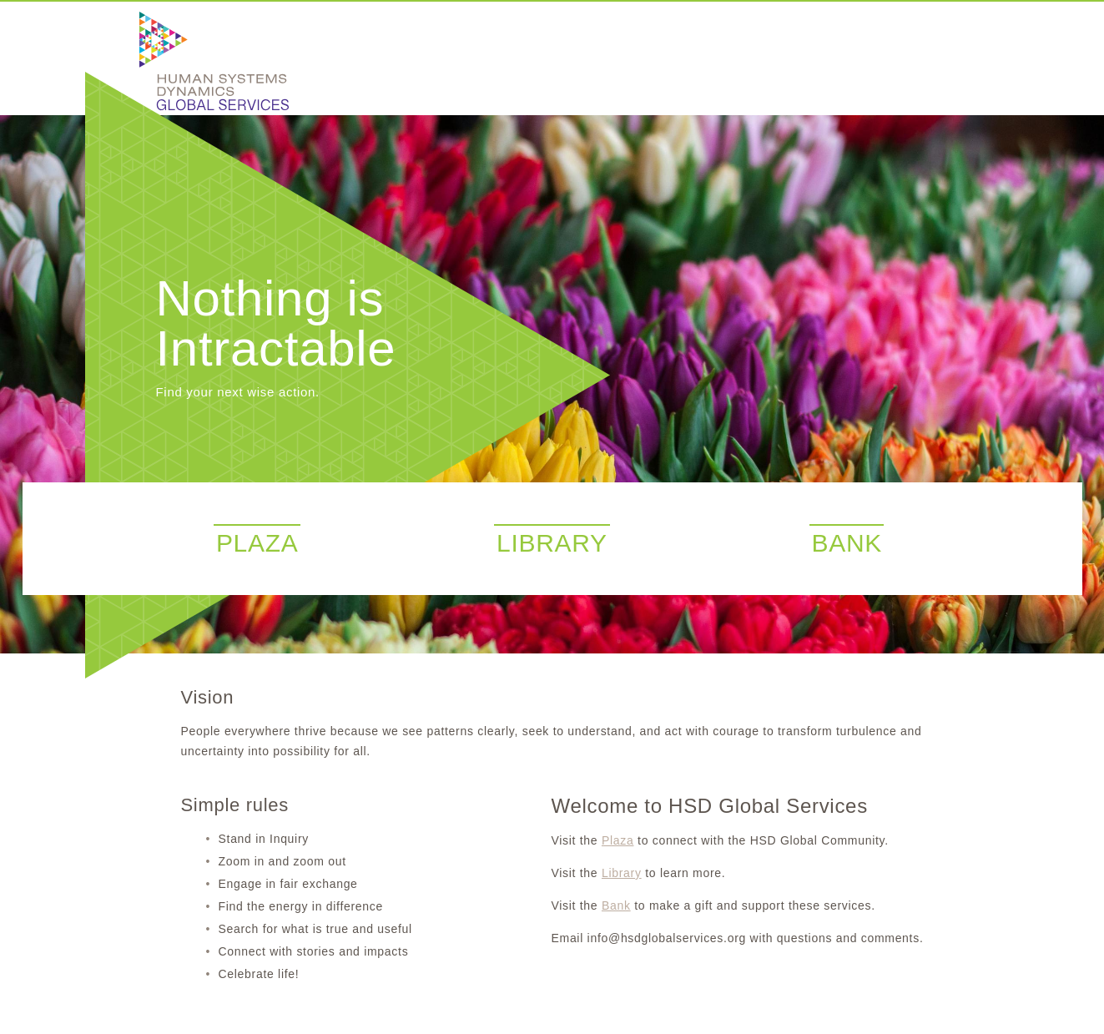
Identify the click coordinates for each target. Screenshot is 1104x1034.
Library (622, 873)
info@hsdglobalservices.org (666, 938)
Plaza (618, 840)
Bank (616, 905)
